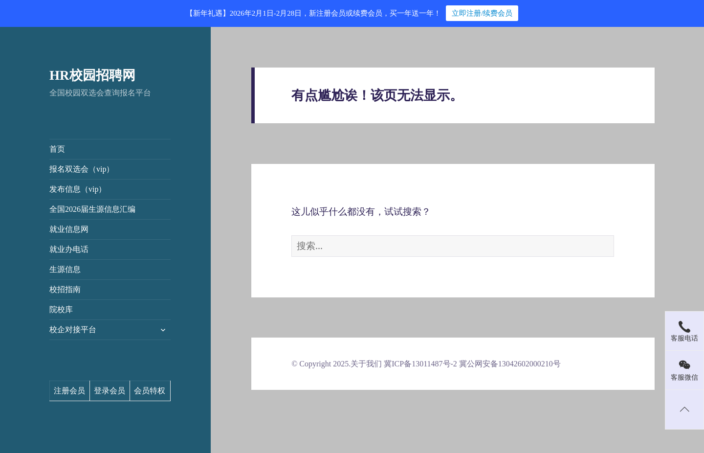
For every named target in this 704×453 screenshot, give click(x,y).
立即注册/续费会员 (482, 13)
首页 (57, 149)
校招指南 (65, 289)
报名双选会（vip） (81, 169)
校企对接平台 (72, 329)
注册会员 (69, 390)
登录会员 (109, 390)
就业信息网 (68, 229)
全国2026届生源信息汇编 (92, 209)
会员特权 (149, 390)
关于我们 (366, 364)
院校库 (61, 309)
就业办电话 (68, 249)
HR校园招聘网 (92, 75)
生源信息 (65, 269)
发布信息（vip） (77, 189)
